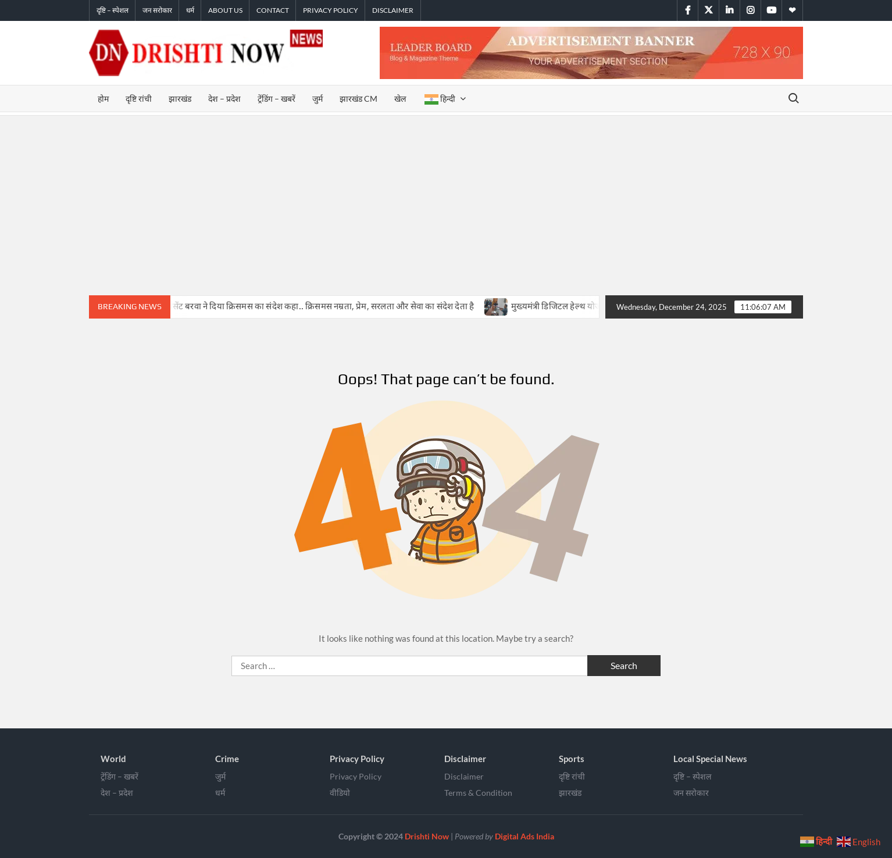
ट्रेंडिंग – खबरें (276, 98)
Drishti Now (427, 836)
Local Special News (710, 758)
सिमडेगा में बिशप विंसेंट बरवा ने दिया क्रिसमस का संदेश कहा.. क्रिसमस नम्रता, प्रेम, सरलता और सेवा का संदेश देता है (301, 306)
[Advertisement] (446, 202)
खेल (401, 98)
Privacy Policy (330, 10)
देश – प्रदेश (224, 98)
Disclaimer (392, 10)
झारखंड (180, 98)
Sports (571, 758)
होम (103, 98)
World (113, 758)
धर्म (190, 10)
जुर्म (317, 98)
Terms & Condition (478, 793)
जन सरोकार (157, 10)
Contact (272, 10)
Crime (227, 758)
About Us (225, 10)
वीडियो (340, 793)
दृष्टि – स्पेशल (113, 10)
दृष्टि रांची (139, 98)
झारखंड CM (358, 98)
